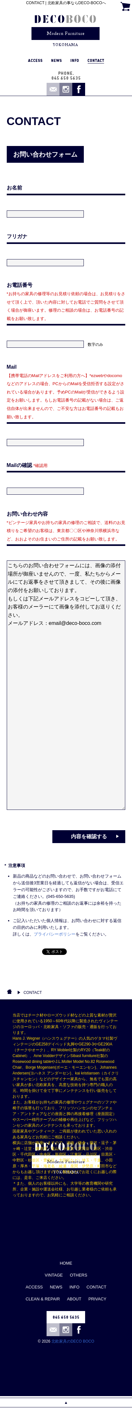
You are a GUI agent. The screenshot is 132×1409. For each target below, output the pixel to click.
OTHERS (78, 1275)
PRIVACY (97, 1299)
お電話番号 (66, 301)
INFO (74, 1287)
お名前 (14, 187)
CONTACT (32, 992)
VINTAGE (54, 1275)
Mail (66, 391)
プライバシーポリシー (54, 934)
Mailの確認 (27, 465)
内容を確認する (89, 836)
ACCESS (34, 1287)
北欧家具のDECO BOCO (72, 1341)
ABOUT (74, 1299)
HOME (66, 1263)
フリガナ (17, 236)
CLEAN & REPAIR (43, 1299)
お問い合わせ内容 (66, 526)
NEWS (56, 1287)
